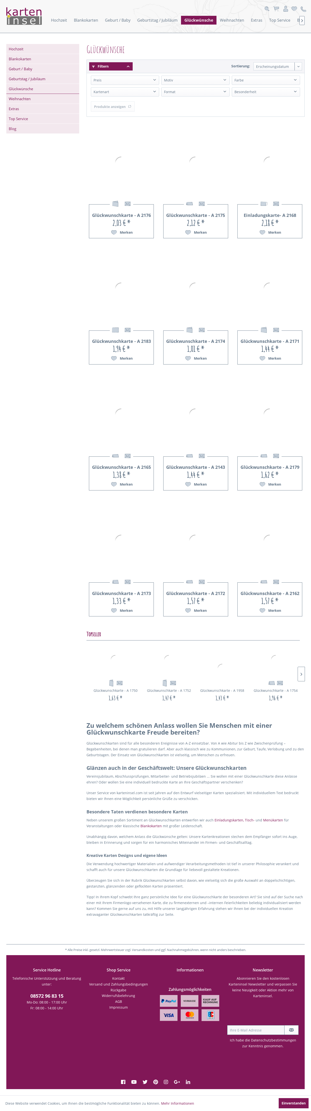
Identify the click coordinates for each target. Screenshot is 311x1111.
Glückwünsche (21, 88)
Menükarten (273, 820)
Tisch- (250, 820)
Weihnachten (20, 98)
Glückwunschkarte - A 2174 (195, 341)
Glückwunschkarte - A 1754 (276, 690)
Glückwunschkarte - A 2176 (121, 215)
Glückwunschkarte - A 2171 (270, 341)
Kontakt (118, 978)
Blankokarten (20, 58)
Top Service (18, 118)
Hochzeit (16, 48)
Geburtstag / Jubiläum (27, 78)
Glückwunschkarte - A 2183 (121, 341)
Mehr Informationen (177, 1103)
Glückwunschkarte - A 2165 (121, 467)
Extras (14, 108)
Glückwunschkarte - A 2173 (121, 593)
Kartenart (101, 91)
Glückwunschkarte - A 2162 (270, 593)
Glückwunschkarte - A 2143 (195, 467)
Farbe (239, 80)
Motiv (168, 80)
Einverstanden (294, 1103)
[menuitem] (59, 20)
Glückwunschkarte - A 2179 (270, 467)
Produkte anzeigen (112, 106)
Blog (12, 128)
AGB (118, 1001)
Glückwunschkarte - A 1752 (169, 690)
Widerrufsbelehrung (118, 995)
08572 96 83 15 (46, 996)
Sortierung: (240, 66)
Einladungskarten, (229, 820)
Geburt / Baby (20, 68)
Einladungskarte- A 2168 (270, 215)
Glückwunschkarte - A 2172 (195, 593)
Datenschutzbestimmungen (273, 1040)
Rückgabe (118, 990)
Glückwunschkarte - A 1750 (116, 690)
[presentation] (264, 1013)
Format (169, 91)
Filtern (100, 66)
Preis (98, 80)
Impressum (118, 1007)
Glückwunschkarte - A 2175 (195, 215)
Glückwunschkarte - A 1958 (222, 690)
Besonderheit (245, 91)
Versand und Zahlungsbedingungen (118, 984)
